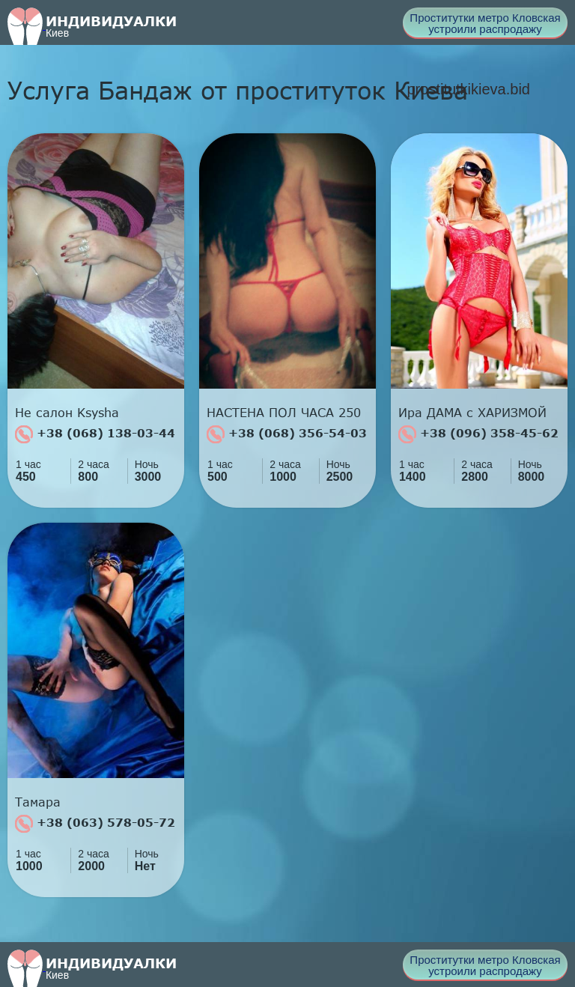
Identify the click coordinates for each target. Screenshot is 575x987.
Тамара (38, 802)
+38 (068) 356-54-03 (287, 434)
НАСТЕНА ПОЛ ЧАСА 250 (284, 413)
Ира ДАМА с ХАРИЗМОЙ (472, 413)
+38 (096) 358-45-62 (478, 434)
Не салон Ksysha (67, 413)
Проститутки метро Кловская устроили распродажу (485, 23)
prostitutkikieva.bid (468, 89)
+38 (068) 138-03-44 (95, 434)
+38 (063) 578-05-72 (95, 824)
